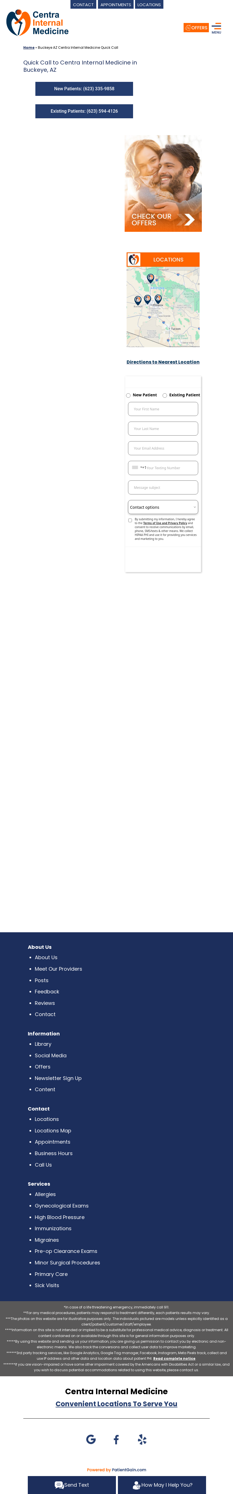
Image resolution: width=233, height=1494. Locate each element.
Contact (45, 1014)
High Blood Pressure (59, 1217)
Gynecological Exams (62, 1205)
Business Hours (54, 1153)
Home (29, 47)
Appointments (52, 1141)
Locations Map (53, 1130)
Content (45, 1089)
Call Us (43, 1164)
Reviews (45, 1003)
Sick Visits (47, 1285)
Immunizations (53, 1228)
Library (43, 1043)
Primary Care (51, 1274)
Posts (42, 980)
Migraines (47, 1239)
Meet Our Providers (58, 968)
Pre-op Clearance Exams (66, 1251)
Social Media (51, 1055)
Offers (43, 1066)
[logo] (37, 22)
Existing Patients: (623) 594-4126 (84, 111)
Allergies (45, 1194)
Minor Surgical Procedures (67, 1262)
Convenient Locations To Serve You (116, 1404)
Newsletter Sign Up (58, 1078)
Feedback (47, 991)
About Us (46, 957)
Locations (47, 1119)
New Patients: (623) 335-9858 (84, 88)
